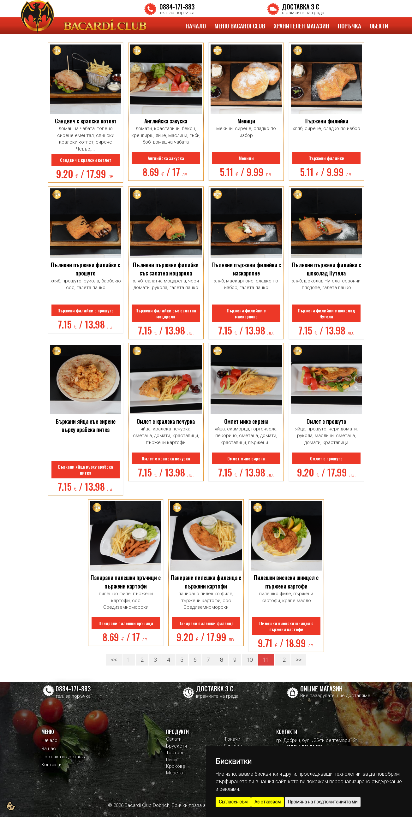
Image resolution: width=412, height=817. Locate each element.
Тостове (175, 752)
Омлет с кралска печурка (166, 421)
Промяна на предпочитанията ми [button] (322, 801)
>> (299, 659)
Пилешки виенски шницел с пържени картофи (286, 581)
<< (114, 659)
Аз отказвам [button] (267, 801)
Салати (174, 739)
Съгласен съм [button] (233, 801)
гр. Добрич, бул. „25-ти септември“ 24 (317, 740)
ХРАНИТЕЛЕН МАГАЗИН (301, 25)
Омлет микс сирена (246, 421)
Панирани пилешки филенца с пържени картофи (206, 581)
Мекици (246, 121)
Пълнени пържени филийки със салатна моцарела (166, 269)
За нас (48, 748)
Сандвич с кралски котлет (85, 121)
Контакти (51, 764)
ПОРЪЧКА (349, 25)
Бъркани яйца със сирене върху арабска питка (86, 425)
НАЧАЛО (196, 25)
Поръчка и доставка (64, 757)
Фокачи (232, 739)
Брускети (176, 746)
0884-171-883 (176, 6)
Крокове (175, 766)
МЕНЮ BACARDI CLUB (239, 25)
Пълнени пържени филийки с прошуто (85, 269)
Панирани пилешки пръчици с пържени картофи (126, 581)
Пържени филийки (326, 121)
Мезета (174, 773)
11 (266, 659)
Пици (171, 759)
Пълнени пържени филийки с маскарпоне (246, 269)
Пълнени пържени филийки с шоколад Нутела (326, 269)
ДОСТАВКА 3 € (300, 6)
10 (250, 659)
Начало (49, 740)
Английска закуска (165, 121)
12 (282, 659)
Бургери (233, 746)
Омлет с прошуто (326, 421)
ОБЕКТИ (379, 25)
